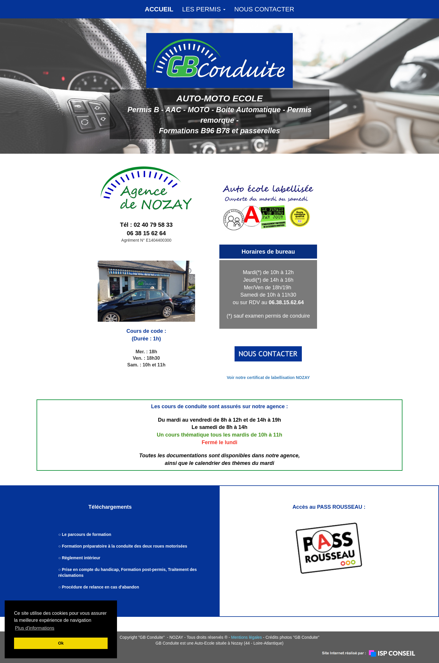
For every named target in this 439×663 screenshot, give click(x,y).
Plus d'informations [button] (34, 628)
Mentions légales (246, 637)
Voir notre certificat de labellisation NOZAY (268, 377)
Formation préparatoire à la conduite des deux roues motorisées (124, 546)
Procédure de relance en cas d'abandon (100, 587)
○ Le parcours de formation (84, 534)
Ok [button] (60, 643)
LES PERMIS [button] (203, 9)
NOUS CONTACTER (264, 9)
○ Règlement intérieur (79, 557)
